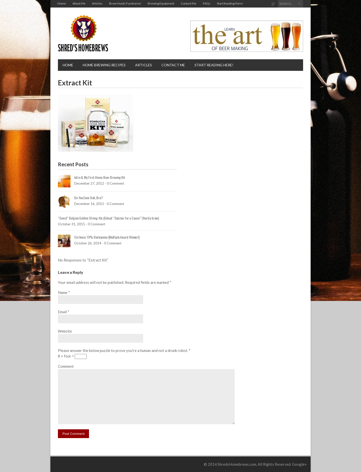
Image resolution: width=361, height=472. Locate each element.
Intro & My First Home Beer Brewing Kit (99, 177)
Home (61, 3)
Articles (97, 3)
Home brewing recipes (104, 65)
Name (62, 292)
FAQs (206, 3)
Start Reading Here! (230, 3)
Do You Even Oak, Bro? (88, 197)
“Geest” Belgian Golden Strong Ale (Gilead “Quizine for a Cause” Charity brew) (108, 218)
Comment (66, 366)
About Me (78, 3)
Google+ (299, 464)
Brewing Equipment (161, 3)
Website (65, 331)
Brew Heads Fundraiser (125, 3)
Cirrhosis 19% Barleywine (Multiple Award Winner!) (107, 237)
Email (62, 311)
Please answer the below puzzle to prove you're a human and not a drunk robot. (124, 350)
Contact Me (188, 3)
